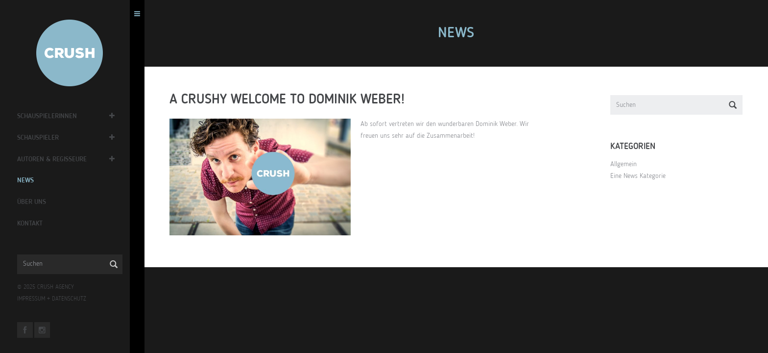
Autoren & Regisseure (54, 159)
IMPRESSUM (34, 299)
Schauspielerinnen (49, 116)
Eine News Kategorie (639, 176)
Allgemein (625, 164)
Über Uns (34, 202)
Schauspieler (40, 137)
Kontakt (32, 223)
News (28, 180)
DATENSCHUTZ (71, 299)
